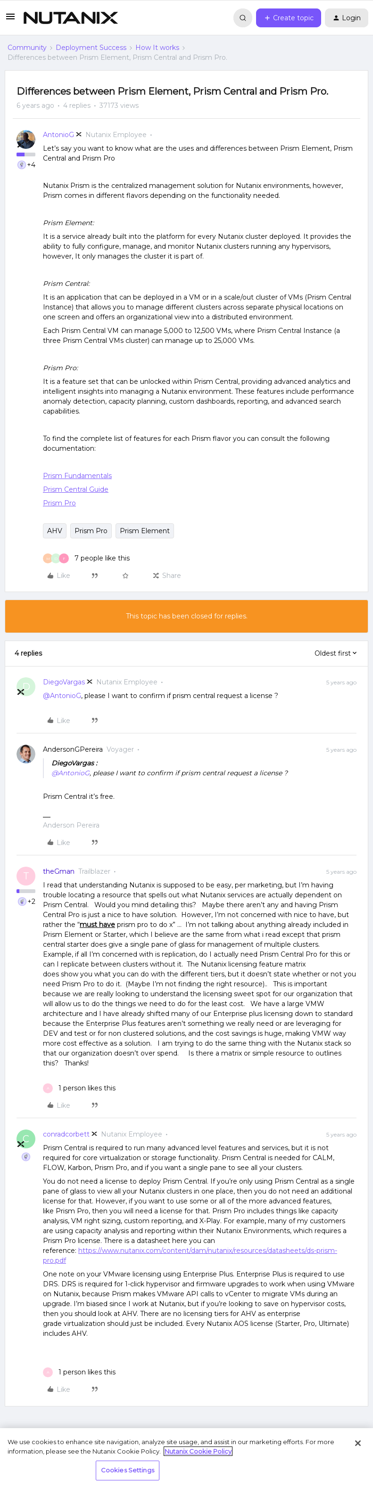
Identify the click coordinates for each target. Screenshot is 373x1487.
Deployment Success (91, 47)
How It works (157, 47)
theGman (59, 871)
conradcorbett (66, 1134)
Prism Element (145, 531)
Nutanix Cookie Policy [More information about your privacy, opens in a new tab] (198, 1451)
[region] (186, 1457)
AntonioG (58, 134)
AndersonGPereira (73, 749)
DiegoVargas (64, 682)
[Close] (358, 1443)
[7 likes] (86, 558)
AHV (54, 531)
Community (27, 47)
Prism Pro (91, 531)
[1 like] (79, 1088)
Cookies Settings (127, 1470)
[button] (10, 20)
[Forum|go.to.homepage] (71, 17)
